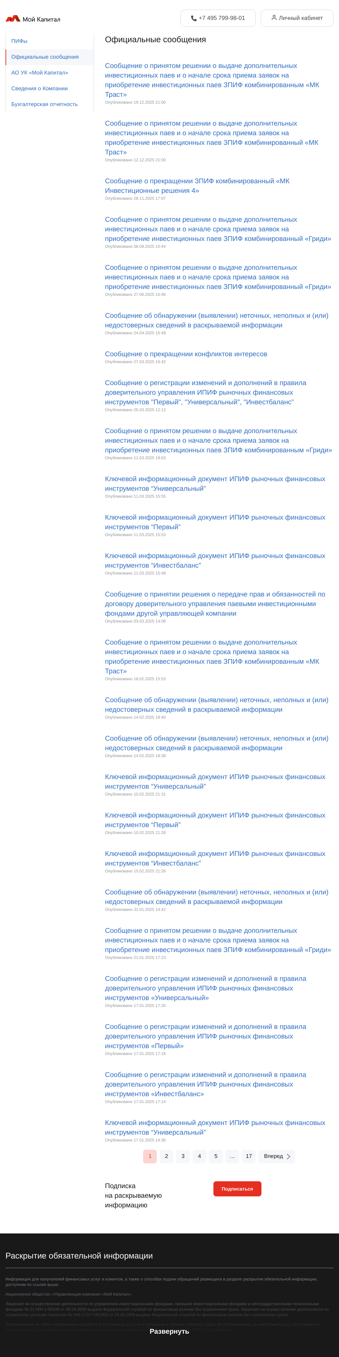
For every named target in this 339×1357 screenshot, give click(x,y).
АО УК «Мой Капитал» (39, 73)
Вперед (277, 1156)
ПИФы (19, 41)
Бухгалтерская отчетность (44, 104)
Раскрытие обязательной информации (79, 1256)
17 (249, 1156)
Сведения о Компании (39, 89)
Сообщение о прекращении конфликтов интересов (186, 354)
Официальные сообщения (45, 57)
